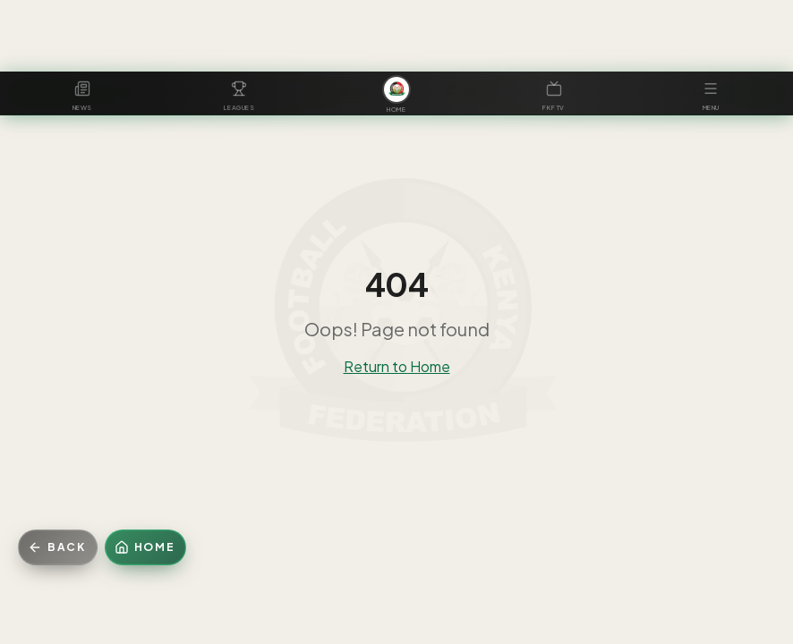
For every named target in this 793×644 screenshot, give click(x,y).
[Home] (146, 547)
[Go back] (58, 547)
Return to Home (397, 366)
